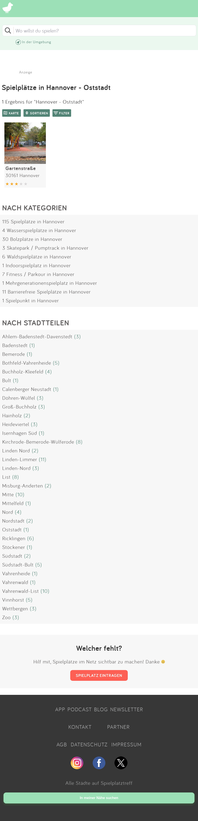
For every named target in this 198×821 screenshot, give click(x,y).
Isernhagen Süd (19, 433)
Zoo (6, 617)
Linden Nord (16, 450)
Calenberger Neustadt (26, 389)
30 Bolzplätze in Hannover (32, 239)
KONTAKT (80, 726)
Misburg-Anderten (22, 485)
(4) (48, 371)
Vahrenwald (15, 582)
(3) (77, 336)
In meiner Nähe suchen (99, 798)
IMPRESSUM (126, 744)
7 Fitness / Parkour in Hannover (38, 274)
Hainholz (12, 415)
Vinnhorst (13, 599)
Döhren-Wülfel (18, 397)
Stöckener (13, 547)
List (6, 476)
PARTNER (118, 726)
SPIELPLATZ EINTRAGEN (99, 675)
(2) (27, 415)
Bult (6, 380)
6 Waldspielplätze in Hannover (36, 256)
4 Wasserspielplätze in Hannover (39, 230)
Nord (7, 512)
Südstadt (12, 555)
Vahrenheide (16, 573)
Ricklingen (13, 538)
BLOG (101, 709)
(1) (32, 345)
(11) (42, 459)
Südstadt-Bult (18, 564)
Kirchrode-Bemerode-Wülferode (38, 441)
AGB (61, 744)
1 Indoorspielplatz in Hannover (36, 265)
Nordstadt (13, 520)
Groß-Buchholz (19, 406)
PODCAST (79, 709)
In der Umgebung (36, 41)
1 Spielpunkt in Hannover (30, 300)
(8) (79, 441)
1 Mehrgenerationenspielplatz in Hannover (49, 283)
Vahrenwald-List (20, 591)
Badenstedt (15, 345)
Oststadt (12, 529)
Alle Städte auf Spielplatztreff (99, 783)
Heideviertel (15, 424)
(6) (30, 538)
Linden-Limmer (19, 459)
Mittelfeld (13, 503)
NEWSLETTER (126, 709)
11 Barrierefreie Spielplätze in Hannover (46, 291)
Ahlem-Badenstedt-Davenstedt (37, 336)
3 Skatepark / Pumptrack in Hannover (45, 247)
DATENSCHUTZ (89, 744)
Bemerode (13, 354)
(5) (56, 362)
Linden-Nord (16, 468)
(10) (20, 494)
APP (60, 709)
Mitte (8, 494)
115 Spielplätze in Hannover (33, 221)
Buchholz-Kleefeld (22, 371)
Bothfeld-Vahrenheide (26, 362)
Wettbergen (15, 608)
